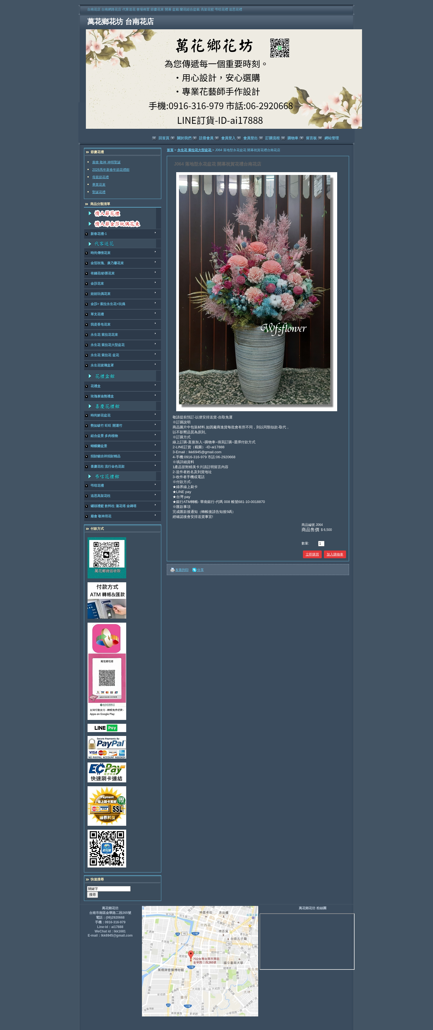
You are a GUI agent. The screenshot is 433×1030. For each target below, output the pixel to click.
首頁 (170, 150)
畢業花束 (98, 185)
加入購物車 (335, 554)
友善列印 (182, 570)
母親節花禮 (100, 177)
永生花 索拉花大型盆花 (194, 150)
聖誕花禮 (98, 192)
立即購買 (312, 554)
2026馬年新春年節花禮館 (111, 170)
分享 (200, 570)
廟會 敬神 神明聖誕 (106, 162)
